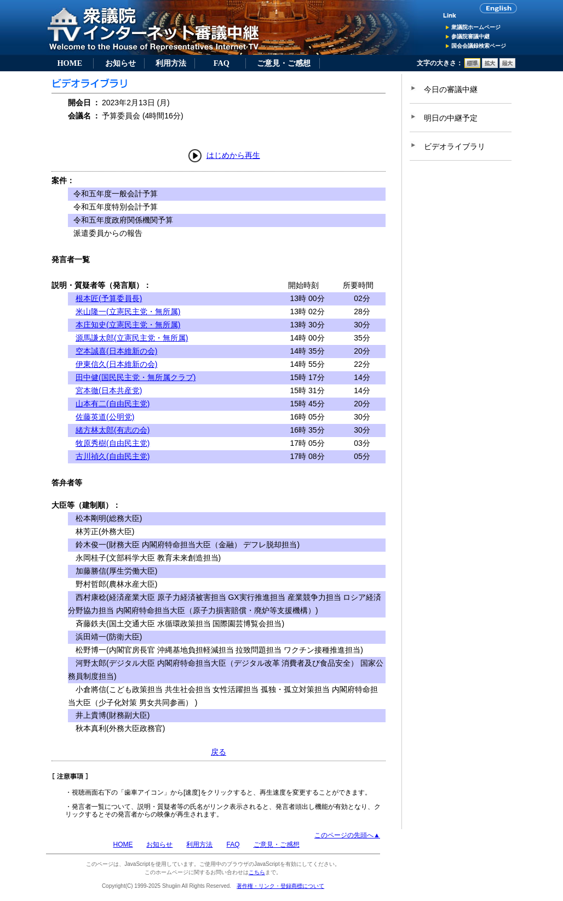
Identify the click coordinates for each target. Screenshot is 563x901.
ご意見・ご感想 (284, 63)
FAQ (221, 63)
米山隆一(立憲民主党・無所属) (128, 311)
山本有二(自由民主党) (113, 403)
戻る (218, 751)
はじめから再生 (233, 155)
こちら (257, 872)
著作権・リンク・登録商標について (280, 886)
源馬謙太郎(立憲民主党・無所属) (132, 337)
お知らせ (120, 63)
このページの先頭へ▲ (347, 835)
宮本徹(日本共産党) (109, 390)
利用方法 (171, 63)
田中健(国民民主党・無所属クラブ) (136, 377)
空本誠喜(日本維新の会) (116, 351)
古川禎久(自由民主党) (113, 456)
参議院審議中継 (470, 36)
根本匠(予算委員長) (109, 298)
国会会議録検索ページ (478, 46)
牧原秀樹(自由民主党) (113, 443)
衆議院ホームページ (476, 27)
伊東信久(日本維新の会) (116, 364)
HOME (69, 63)
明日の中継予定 (451, 118)
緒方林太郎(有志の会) (113, 430)
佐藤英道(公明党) (105, 416)
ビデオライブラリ (454, 146)
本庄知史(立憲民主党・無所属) (128, 324)
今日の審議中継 (451, 89)
